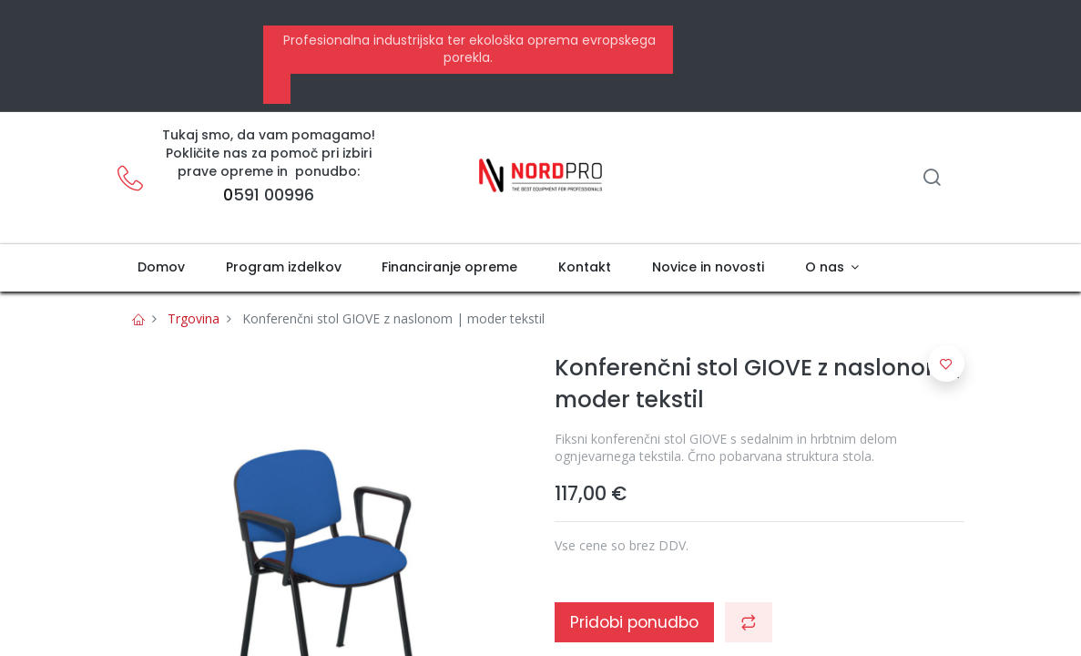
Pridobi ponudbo (634, 622)
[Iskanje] (932, 179)
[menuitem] (161, 268)
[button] (748, 622)
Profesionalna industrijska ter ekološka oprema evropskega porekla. (468, 49)
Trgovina (193, 318)
